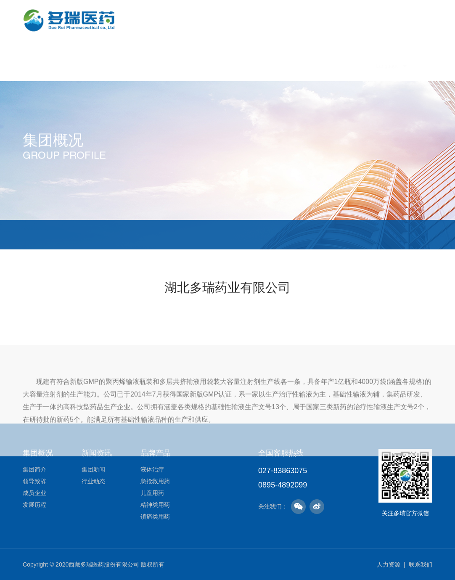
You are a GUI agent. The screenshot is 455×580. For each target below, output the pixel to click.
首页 (117, 64)
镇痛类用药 (155, 516)
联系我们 (420, 564)
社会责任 (304, 73)
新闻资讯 (226, 64)
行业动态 (93, 481)
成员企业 (163, 234)
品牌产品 (265, 65)
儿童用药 (152, 493)
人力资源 (342, 89)
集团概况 (149, 64)
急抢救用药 (155, 481)
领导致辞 (106, 234)
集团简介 (53, 234)
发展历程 (224, 234)
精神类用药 (155, 504)
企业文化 (188, 64)
